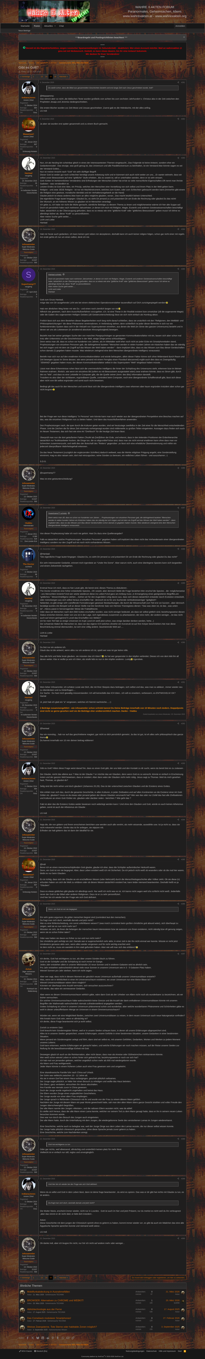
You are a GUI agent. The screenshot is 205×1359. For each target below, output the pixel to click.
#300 (183, 1238)
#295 (183, 860)
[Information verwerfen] (184, 37)
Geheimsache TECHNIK (54, 1295)
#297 (183, 954)
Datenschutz (151, 1351)
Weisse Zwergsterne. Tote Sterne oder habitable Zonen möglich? (62, 1326)
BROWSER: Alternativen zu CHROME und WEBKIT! (55, 1300)
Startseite (25, 26)
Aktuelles (48, 26)
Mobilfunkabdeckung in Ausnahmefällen (48, 1291)
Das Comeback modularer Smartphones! (49, 1318)
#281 (183, 82)
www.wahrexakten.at (137, 16)
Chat (61, 26)
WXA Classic (25, 1351)
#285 (183, 269)
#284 (183, 229)
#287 (183, 508)
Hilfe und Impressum (167, 1351)
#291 (183, 682)
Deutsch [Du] (40, 1351)
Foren (37, 26)
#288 (183, 549)
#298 (183, 1139)
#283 (183, 158)
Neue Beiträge (24, 31)
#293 (183, 763)
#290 (183, 642)
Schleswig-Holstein (30, 151)
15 (51, 76)
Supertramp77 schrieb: (57, 513)
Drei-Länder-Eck (31, 541)
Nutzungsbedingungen (135, 1351)
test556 (177, 1303)
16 (55, 76)
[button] (55, 26)
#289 (183, 583)
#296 (183, 904)
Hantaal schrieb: (55, 274)
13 (42, 76)
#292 (183, 724)
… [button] (37, 76)
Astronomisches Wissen (58, 1330)
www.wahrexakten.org (170, 16)
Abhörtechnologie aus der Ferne (44, 1309)
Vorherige (26, 76)
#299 (183, 1179)
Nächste (62, 76)
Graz (35, 113)
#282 (183, 119)
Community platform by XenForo (102, 1356)
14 (46, 76)
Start (180, 1351)
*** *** (101, 37)
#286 (183, 468)
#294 (183, 820)
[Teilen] (178, 82)
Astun (29, 1295)
